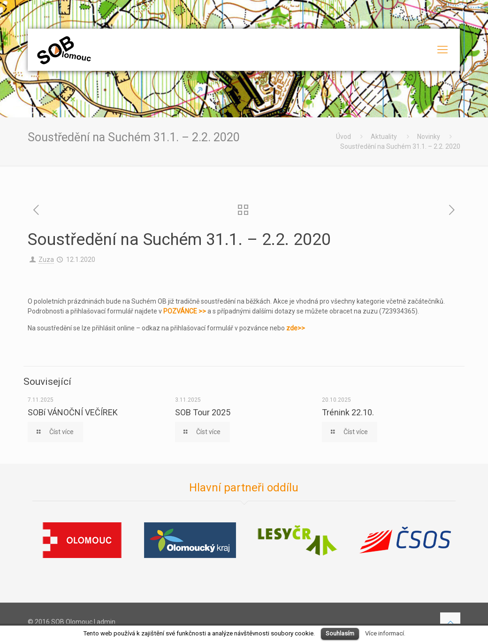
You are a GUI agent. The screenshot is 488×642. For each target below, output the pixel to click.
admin (106, 622)
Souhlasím (340, 633)
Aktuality (384, 136)
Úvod (343, 136)
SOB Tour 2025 (202, 412)
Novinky (428, 136)
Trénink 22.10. (348, 412)
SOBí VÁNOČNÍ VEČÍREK (73, 412)
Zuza (46, 259)
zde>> (295, 328)
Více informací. (385, 633)
